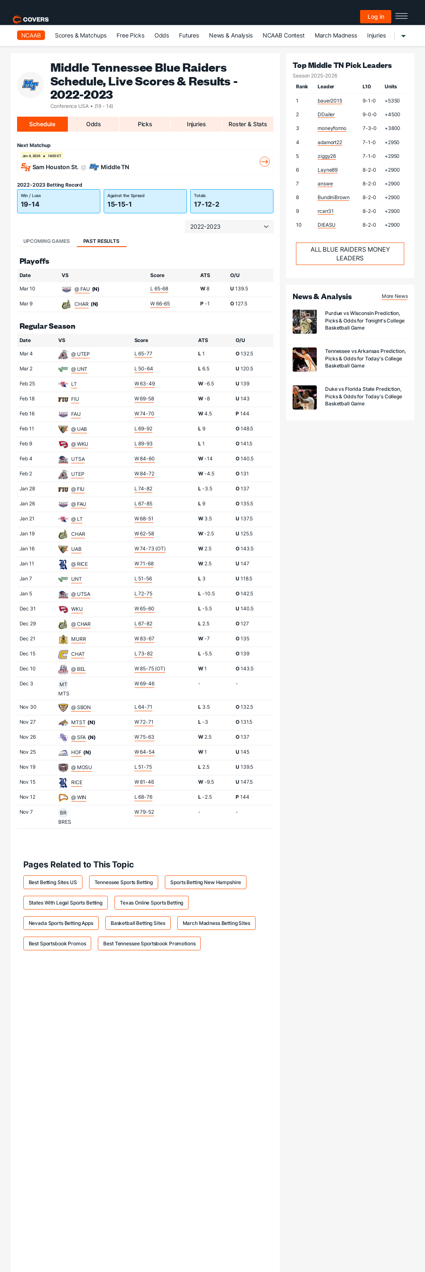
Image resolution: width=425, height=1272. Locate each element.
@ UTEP (80, 354)
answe (325, 183)
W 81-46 (144, 782)
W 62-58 (144, 533)
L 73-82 (143, 653)
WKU (77, 609)
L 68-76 (143, 797)
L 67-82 (143, 623)
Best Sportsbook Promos (57, 943)
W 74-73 (150, 548)
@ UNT (79, 369)
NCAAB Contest (284, 35)
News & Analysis (231, 35)
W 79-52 (144, 812)
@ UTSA (80, 594)
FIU (75, 399)
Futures (189, 35)
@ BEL (78, 669)
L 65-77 (143, 353)
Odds (161, 35)
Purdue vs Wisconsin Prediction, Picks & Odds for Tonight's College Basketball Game (364, 320)
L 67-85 (143, 503)
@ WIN (78, 797)
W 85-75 (149, 668)
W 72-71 (144, 722)
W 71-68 (144, 563)
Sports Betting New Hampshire (205, 882)
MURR (78, 639)
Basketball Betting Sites (138, 923)
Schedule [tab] (42, 123)
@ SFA (78, 737)
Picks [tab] (145, 123)
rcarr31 (326, 211)
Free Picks (130, 35)
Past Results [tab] (101, 241)
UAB (76, 549)
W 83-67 (144, 638)
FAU (76, 414)
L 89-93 (143, 443)
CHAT (78, 654)
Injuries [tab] (196, 123)
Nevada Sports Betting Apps (61, 923)
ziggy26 (327, 156)
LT (74, 384)
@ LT (76, 519)
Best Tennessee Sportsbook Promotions (149, 943)
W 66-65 (160, 303)
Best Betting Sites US (53, 882)
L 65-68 (159, 288)
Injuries (376, 35)
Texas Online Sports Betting (151, 903)
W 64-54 (144, 752)
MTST (78, 722)
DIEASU (327, 225)
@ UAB (79, 429)
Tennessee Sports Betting (123, 882)
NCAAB (31, 35)
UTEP (77, 474)
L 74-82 (143, 488)
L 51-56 (143, 578)
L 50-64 (143, 368)
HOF (76, 752)
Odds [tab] (93, 123)
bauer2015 (330, 100)
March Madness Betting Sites (216, 923)
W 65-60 (144, 608)
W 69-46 (144, 683)
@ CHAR (81, 624)
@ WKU (79, 444)
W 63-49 (144, 383)
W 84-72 (144, 473)
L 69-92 (143, 428)
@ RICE (79, 564)
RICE (76, 782)
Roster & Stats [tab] (248, 123)
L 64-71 (143, 707)
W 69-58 (144, 398)
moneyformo (332, 128)
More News (395, 296)
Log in (376, 16)
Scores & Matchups (81, 35)
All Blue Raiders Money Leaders (350, 253)
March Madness (336, 35)
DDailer (326, 114)
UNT (76, 579)
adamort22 (330, 142)
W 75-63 (144, 737)
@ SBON (81, 707)
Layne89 (328, 170)
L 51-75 (143, 767)
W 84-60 (144, 458)
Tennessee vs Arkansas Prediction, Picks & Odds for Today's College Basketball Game (365, 358)
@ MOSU (81, 767)
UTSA (78, 459)
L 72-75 (143, 593)
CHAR (81, 304)
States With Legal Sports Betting (66, 903)
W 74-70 (144, 413)
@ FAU (82, 289)
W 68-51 (144, 518)
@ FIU (78, 489)
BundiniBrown (333, 197)
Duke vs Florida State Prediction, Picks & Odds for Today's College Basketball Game (363, 396)
